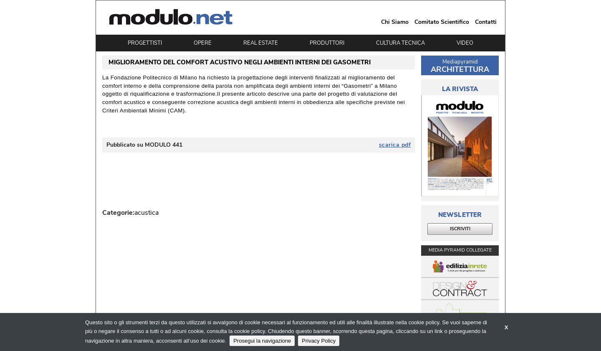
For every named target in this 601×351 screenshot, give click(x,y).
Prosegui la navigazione (262, 341)
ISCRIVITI (460, 229)
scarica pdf (395, 145)
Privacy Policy (319, 341)
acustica (146, 212)
